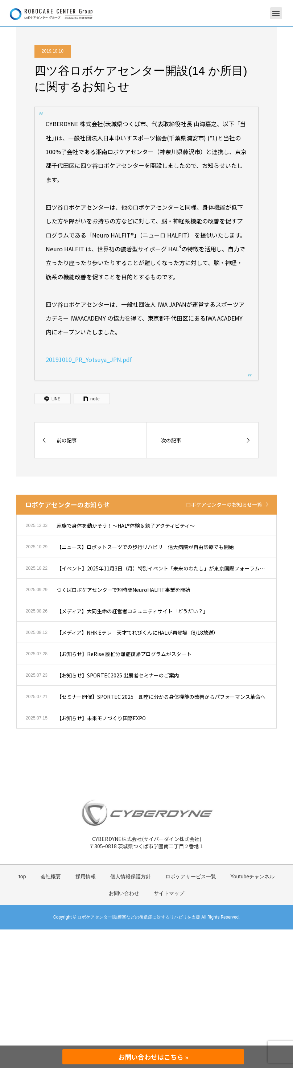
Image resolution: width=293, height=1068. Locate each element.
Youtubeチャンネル (253, 876)
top (22, 876)
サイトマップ (169, 893)
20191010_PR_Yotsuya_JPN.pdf (89, 359)
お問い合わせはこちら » (153, 1056)
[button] (276, 13)
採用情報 (85, 876)
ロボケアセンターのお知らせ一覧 (224, 504)
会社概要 (51, 876)
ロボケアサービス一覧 (190, 876)
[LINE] (52, 398)
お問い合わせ (124, 893)
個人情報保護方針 (130, 876)
